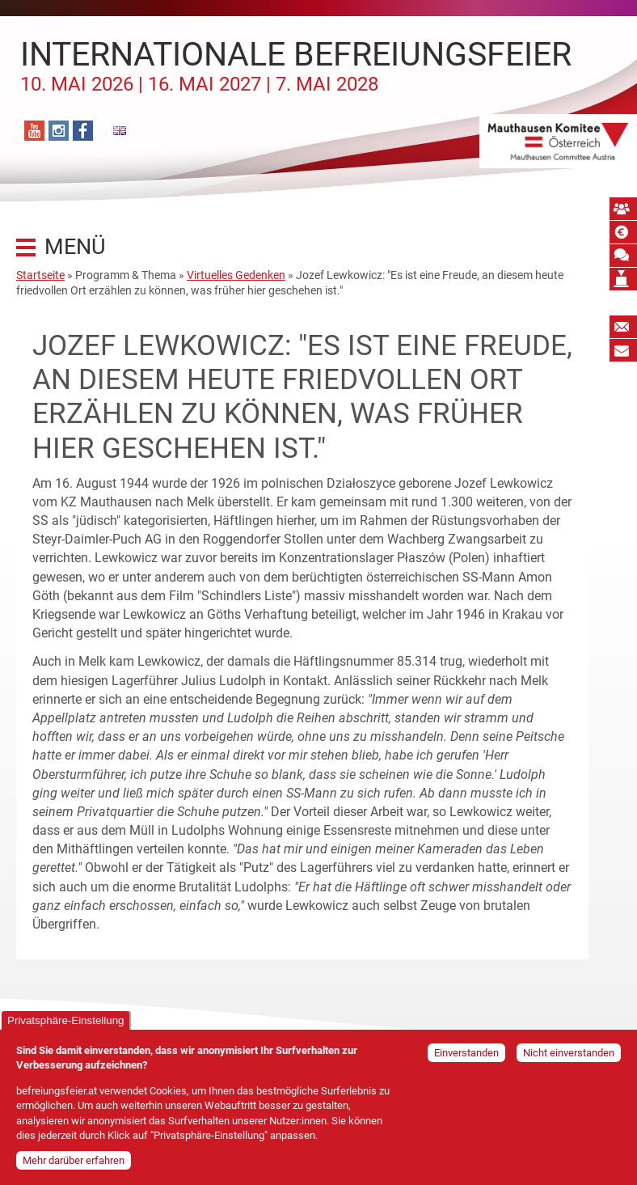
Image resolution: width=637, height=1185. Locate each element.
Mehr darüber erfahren (73, 1164)
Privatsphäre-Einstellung (65, 1024)
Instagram (59, 131)
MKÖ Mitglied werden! (623, 208)
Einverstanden (466, 1057)
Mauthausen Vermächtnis (623, 279)
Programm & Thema (125, 275)
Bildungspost (623, 350)
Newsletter (623, 326)
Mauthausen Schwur (623, 255)
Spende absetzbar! (623, 232)
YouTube (34, 131)
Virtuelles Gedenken (236, 275)
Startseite (40, 275)
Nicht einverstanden (568, 1057)
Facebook (83, 131)
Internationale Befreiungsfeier (296, 65)
